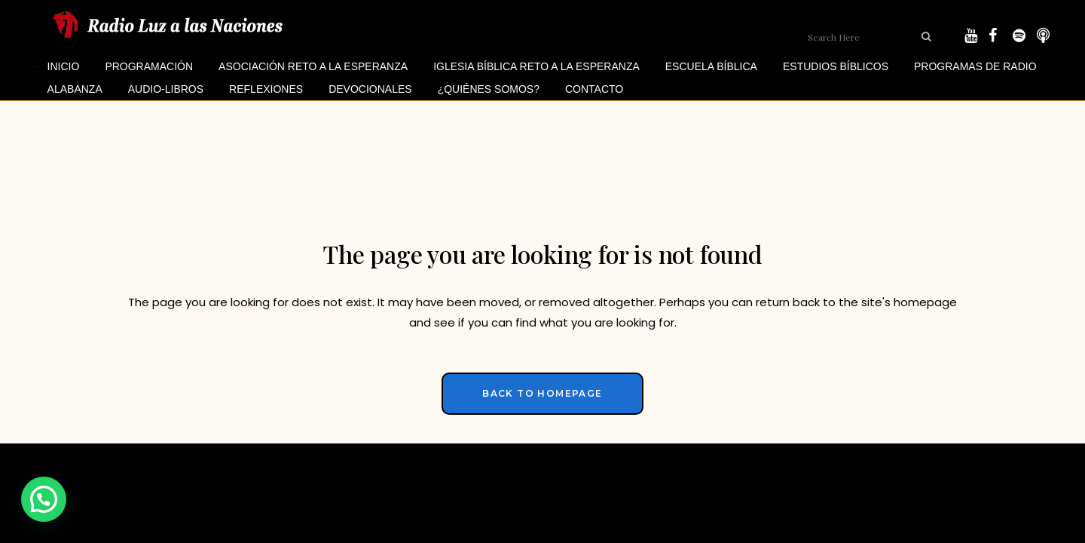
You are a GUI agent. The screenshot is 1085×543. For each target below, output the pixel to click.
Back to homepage (542, 393)
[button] (43, 499)
